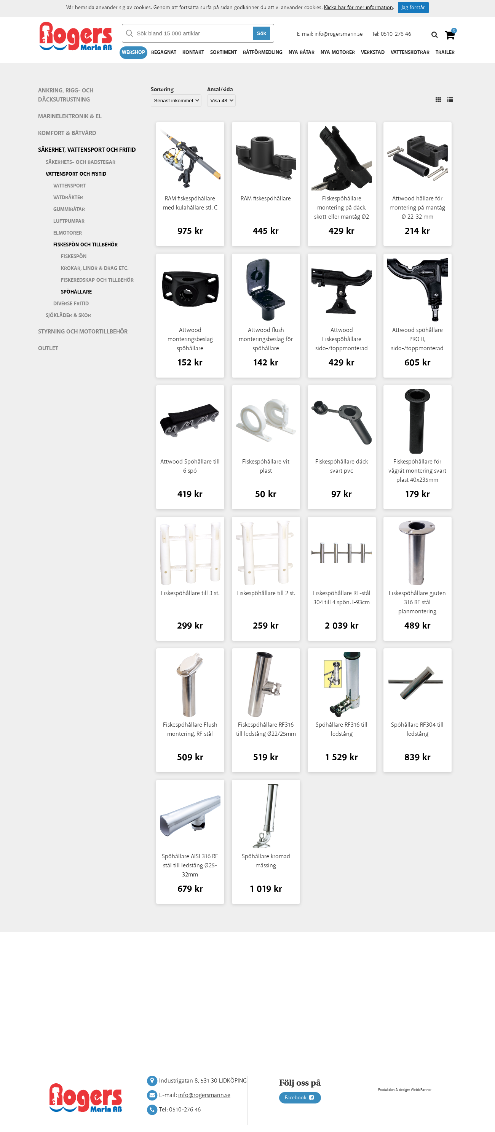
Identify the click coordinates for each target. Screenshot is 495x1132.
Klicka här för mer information (358, 7)
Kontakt (193, 52)
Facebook (300, 1098)
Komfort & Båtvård (67, 133)
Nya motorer (338, 52)
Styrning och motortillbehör (83, 331)
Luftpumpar (69, 221)
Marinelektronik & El (70, 116)
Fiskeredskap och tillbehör (97, 280)
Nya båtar (302, 52)
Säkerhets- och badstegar (80, 162)
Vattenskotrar (410, 52)
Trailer (445, 52)
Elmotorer (67, 233)
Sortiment (223, 52)
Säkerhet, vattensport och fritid (87, 150)
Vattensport (69, 186)
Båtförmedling (263, 52)
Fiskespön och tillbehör (85, 245)
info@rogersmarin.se (338, 34)
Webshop (133, 52)
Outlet (48, 348)
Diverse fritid (71, 304)
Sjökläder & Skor (68, 315)
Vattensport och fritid (76, 174)
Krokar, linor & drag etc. (95, 268)
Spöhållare (76, 292)
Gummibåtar (69, 209)
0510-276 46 (396, 34)
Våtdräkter (68, 198)
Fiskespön (73, 256)
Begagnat (163, 52)
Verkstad (373, 52)
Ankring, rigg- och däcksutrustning (65, 95)
